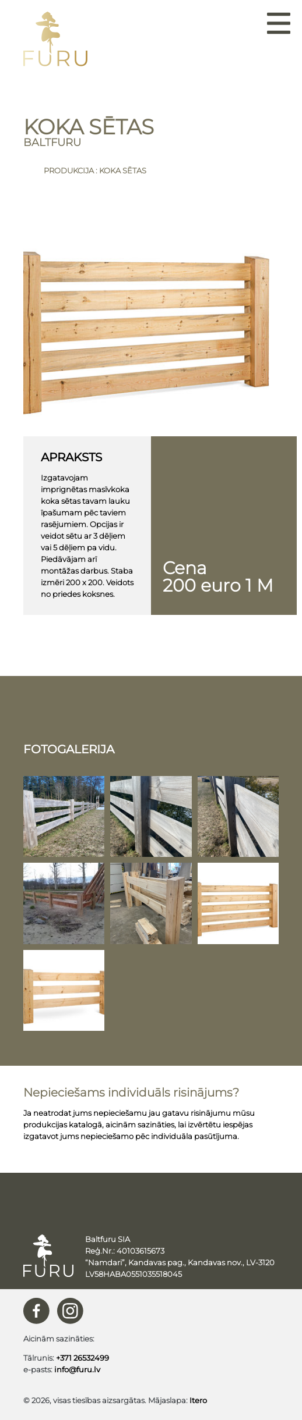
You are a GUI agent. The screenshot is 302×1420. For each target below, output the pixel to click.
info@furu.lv (77, 1369)
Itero (198, 1400)
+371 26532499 (82, 1357)
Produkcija (69, 170)
